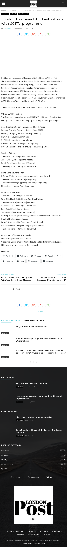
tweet (40, 311)
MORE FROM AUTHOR (34, 321)
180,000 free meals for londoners (32, 326)
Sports (31, 468)
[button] (63, 3)
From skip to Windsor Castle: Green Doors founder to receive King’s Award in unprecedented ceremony (41, 351)
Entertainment (23, 14)
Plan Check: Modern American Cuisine (34, 417)
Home (3, 10)
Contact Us (31, 531)
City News (5, 14)
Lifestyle (13, 14)
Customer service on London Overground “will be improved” (51, 278)
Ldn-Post (7, 28)
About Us (19, 531)
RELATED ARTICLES (10, 321)
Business (5, 333)
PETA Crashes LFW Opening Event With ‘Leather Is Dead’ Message (17, 278)
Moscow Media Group (37, 543)
